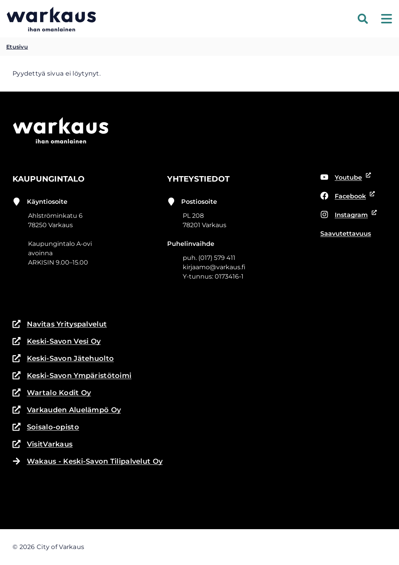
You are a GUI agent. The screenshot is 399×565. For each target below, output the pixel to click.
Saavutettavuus (345, 233)
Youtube (345, 177)
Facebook (346, 196)
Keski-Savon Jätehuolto (63, 358)
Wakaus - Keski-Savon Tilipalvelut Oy (87, 461)
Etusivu (17, 46)
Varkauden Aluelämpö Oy (66, 409)
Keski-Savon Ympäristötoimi (71, 375)
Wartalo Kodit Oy (51, 392)
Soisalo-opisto (45, 427)
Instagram (347, 215)
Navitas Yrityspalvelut (59, 324)
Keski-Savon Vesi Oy (56, 341)
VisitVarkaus (42, 444)
